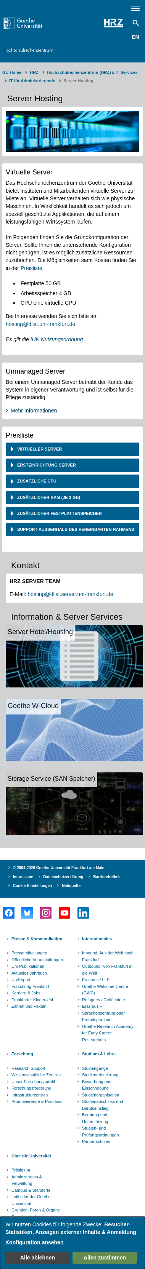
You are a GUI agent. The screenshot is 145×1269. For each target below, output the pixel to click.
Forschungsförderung (31, 1088)
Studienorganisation (100, 1095)
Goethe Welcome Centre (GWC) (105, 990)
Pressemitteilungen (29, 953)
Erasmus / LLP (96, 979)
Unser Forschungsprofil (33, 1081)
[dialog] (72, 1243)
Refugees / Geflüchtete (103, 999)
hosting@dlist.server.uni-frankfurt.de (70, 594)
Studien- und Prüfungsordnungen (100, 1131)
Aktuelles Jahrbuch (29, 973)
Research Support (28, 1068)
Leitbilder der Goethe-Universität (31, 1200)
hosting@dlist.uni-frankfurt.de (40, 324)
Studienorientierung (100, 1074)
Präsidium (20, 1170)
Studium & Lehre (99, 1054)
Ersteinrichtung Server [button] (46, 465)
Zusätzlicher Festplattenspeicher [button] (59, 513)
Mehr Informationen (34, 411)
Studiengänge (95, 1068)
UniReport (21, 979)
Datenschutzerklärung (63, 877)
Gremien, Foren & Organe (35, 1210)
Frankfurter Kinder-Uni (32, 999)
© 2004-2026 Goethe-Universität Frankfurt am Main (59, 868)
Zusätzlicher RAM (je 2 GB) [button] (48, 497)
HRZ (34, 72)
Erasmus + (92, 1006)
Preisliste (31, 268)
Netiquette (71, 886)
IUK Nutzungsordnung (57, 339)
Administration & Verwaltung (26, 1180)
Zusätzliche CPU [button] (36, 481)
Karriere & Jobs (25, 993)
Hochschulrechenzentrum (28, 50)
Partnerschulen (96, 1141)
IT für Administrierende (32, 80)
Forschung (22, 1054)
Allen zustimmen (105, 1258)
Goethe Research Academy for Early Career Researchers (108, 1033)
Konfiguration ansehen (34, 1242)
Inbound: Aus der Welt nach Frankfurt (108, 956)
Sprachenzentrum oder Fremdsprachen (103, 1016)
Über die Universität (31, 1156)
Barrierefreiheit (107, 877)
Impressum (23, 877)
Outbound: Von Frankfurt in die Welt (107, 969)
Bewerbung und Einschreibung (96, 1085)
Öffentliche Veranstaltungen (37, 959)
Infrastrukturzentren (29, 1095)
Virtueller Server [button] (39, 449)
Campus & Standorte (30, 1190)
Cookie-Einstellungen (32, 886)
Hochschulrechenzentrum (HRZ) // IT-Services (92, 72)
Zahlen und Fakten (29, 1006)
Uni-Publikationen (27, 966)
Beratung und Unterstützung (95, 1118)
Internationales (97, 939)
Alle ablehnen (37, 1258)
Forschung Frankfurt (30, 986)
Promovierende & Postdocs (36, 1101)
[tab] (72, 449)
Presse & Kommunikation (36, 939)
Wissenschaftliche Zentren (36, 1074)
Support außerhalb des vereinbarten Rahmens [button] (75, 529)
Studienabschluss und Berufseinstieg (102, 1105)
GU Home (11, 72)
